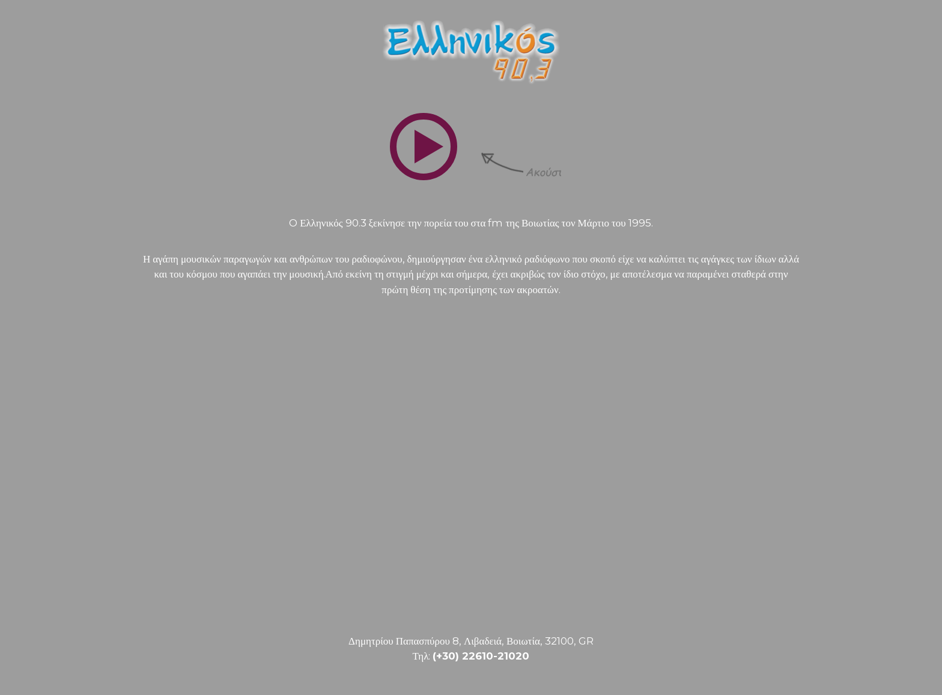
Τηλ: (471, 656)
